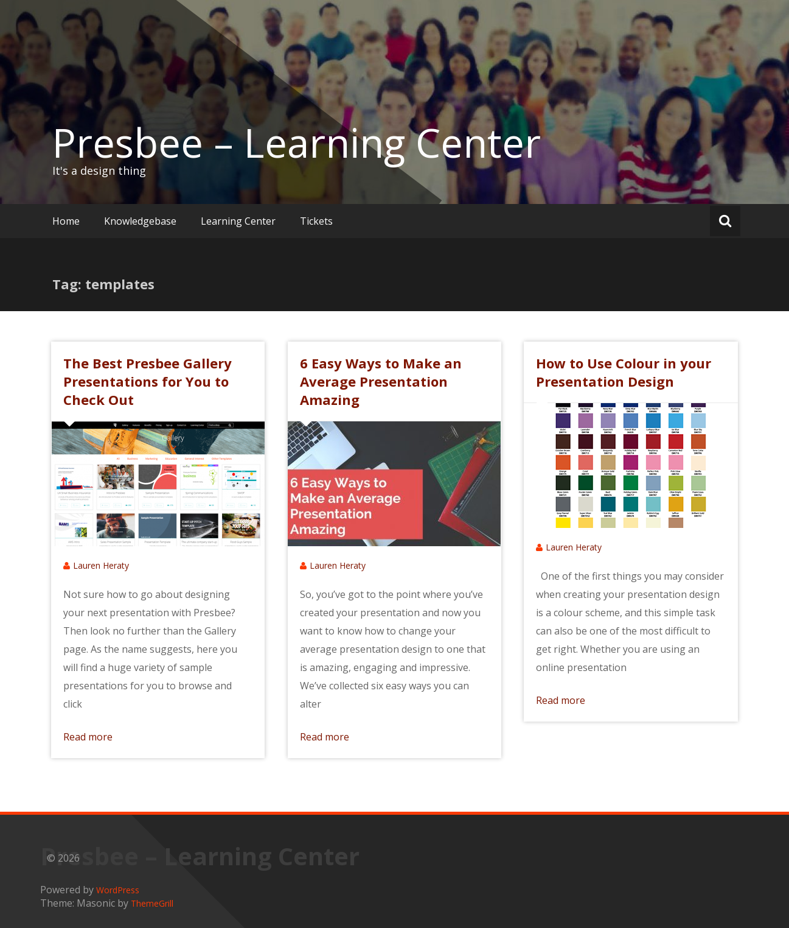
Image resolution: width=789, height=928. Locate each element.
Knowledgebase (140, 221)
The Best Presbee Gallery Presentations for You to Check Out (147, 381)
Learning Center (238, 221)
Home (66, 221)
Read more (88, 736)
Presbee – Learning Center (296, 142)
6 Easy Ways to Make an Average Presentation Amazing (381, 381)
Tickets (316, 221)
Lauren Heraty (101, 565)
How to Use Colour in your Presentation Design (623, 372)
